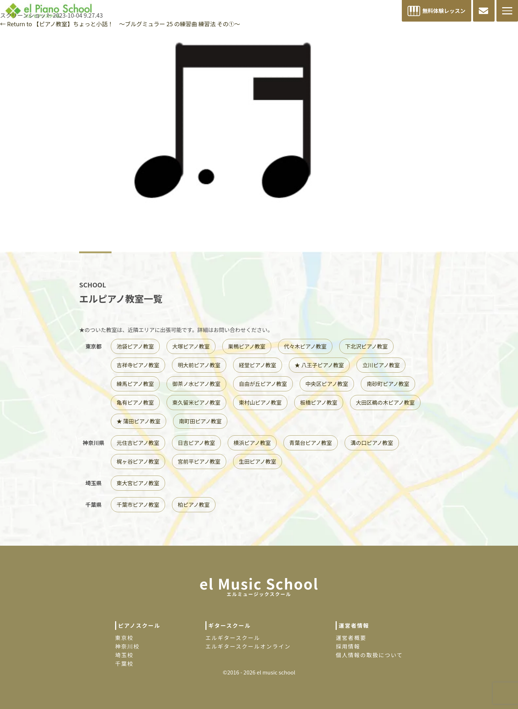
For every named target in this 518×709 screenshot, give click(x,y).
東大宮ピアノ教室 (138, 483)
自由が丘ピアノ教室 (263, 383)
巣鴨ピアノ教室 (246, 346)
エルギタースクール (232, 637)
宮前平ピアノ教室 (199, 461)
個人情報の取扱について (369, 655)
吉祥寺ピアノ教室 (138, 365)
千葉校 (124, 663)
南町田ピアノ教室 (200, 421)
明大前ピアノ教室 (199, 365)
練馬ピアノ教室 (135, 383)
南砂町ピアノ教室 (388, 383)
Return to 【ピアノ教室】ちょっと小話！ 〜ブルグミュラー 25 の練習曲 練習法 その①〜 (120, 23)
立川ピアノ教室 (381, 365)
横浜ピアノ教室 (252, 442)
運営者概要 (351, 637)
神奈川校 (127, 646)
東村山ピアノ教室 (260, 402)
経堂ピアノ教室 (257, 365)
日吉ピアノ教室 (196, 442)
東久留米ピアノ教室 (196, 402)
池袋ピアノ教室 (135, 346)
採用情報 (348, 646)
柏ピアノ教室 (194, 504)
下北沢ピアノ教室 (366, 346)
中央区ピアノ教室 (326, 383)
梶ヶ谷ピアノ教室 (138, 461)
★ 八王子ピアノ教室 (319, 365)
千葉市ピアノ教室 (138, 504)
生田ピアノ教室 (257, 461)
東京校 (124, 637)
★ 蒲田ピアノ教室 (138, 421)
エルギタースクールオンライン (248, 646)
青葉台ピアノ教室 (310, 442)
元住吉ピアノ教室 (138, 442)
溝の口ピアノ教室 (371, 442)
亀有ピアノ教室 (135, 402)
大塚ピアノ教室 (191, 346)
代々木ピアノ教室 (305, 346)
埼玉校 (124, 655)
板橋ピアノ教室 (318, 402)
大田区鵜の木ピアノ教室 (385, 402)
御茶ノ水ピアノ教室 (196, 383)
